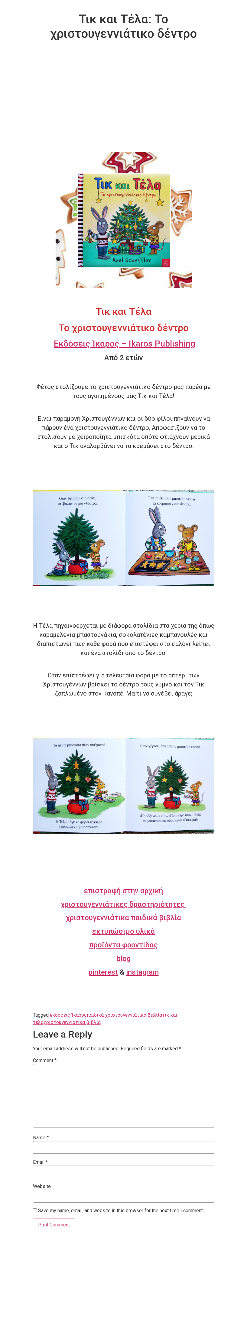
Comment (45, 1060)
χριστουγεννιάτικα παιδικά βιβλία (123, 917)
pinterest (103, 972)
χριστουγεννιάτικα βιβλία (72, 1022)
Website (42, 1186)
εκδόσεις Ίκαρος (68, 1015)
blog (124, 958)
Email (40, 1162)
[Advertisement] (123, 106)
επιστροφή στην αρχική (123, 891)
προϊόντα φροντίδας (123, 945)
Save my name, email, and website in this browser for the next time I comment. (121, 1210)
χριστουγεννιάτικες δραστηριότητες (123, 904)
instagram (142, 972)
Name (41, 1137)
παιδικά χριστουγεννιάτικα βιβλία (124, 1015)
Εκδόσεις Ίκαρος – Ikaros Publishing (124, 344)
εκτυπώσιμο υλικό (123, 931)
